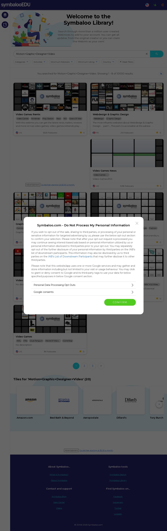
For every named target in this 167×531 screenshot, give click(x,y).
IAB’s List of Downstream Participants (70, 256)
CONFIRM (120, 302)
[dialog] (84, 265)
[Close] (137, 223)
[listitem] (83, 285)
